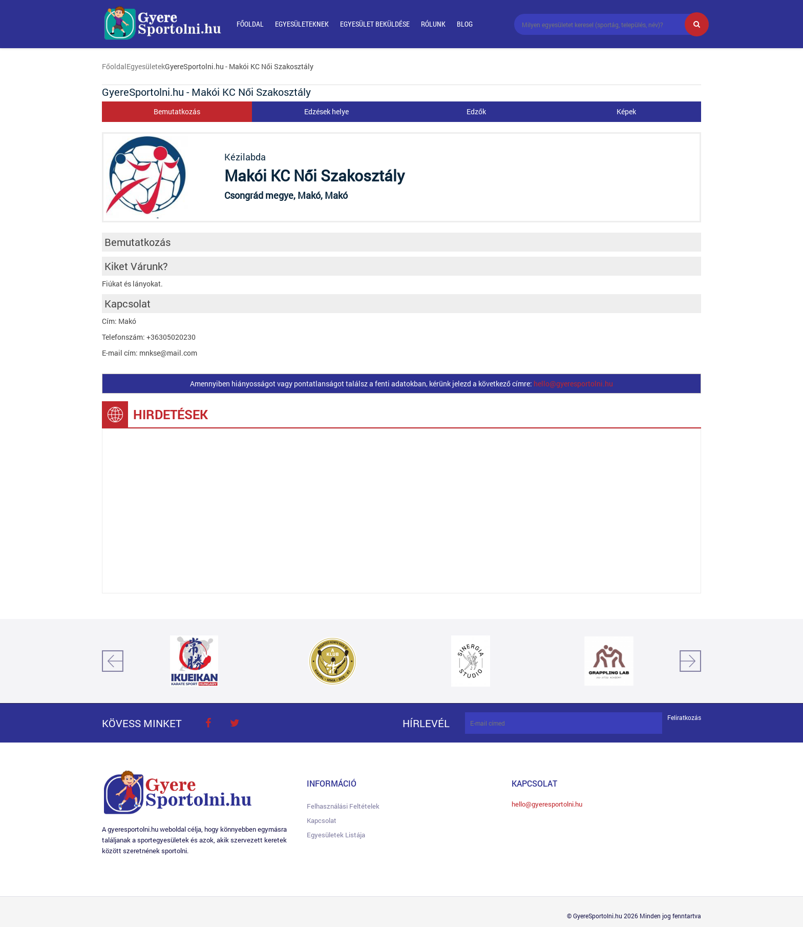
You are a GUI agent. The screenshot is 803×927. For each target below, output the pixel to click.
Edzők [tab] (476, 111)
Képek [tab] (626, 111)
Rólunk (433, 24)
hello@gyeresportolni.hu (573, 383)
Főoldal (250, 24)
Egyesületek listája (336, 834)
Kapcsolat (321, 820)
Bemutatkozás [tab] (177, 111)
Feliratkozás (684, 718)
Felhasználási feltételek (343, 806)
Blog (465, 24)
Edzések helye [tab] (326, 111)
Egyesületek (145, 66)
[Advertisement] (401, 511)
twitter (234, 723)
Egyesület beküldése (375, 24)
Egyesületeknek (302, 24)
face (208, 723)
